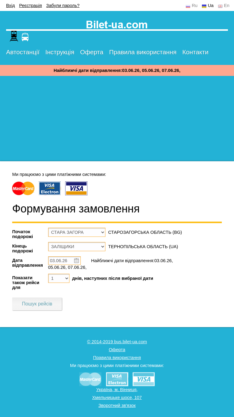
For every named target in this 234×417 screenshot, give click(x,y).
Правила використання (142, 51)
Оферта (91, 51)
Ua (211, 5)
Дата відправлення (27, 263)
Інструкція (59, 51)
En (226, 5)
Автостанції (23, 51)
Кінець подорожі (22, 248)
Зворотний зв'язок (117, 405)
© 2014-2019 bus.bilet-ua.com (117, 341)
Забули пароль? (63, 5)
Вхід (10, 5)
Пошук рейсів (37, 303)
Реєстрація (30, 5)
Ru (194, 5)
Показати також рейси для (25, 282)
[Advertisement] (117, 118)
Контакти (195, 51)
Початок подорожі (22, 234)
